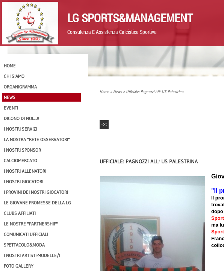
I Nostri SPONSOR (22, 150)
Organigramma (20, 87)
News (117, 91)
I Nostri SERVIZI (20, 129)
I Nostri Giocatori (23, 181)
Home (104, 91)
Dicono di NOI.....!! (21, 118)
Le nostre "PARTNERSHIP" (31, 224)
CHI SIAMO (14, 76)
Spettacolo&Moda (24, 245)
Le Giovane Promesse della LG (37, 203)
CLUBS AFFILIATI (20, 213)
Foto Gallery (18, 266)
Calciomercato (20, 160)
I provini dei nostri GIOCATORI (36, 192)
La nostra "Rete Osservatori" (37, 139)
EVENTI (11, 108)
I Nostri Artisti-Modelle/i (32, 255)
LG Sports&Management (130, 17)
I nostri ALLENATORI (25, 171)
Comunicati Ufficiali (26, 234)
